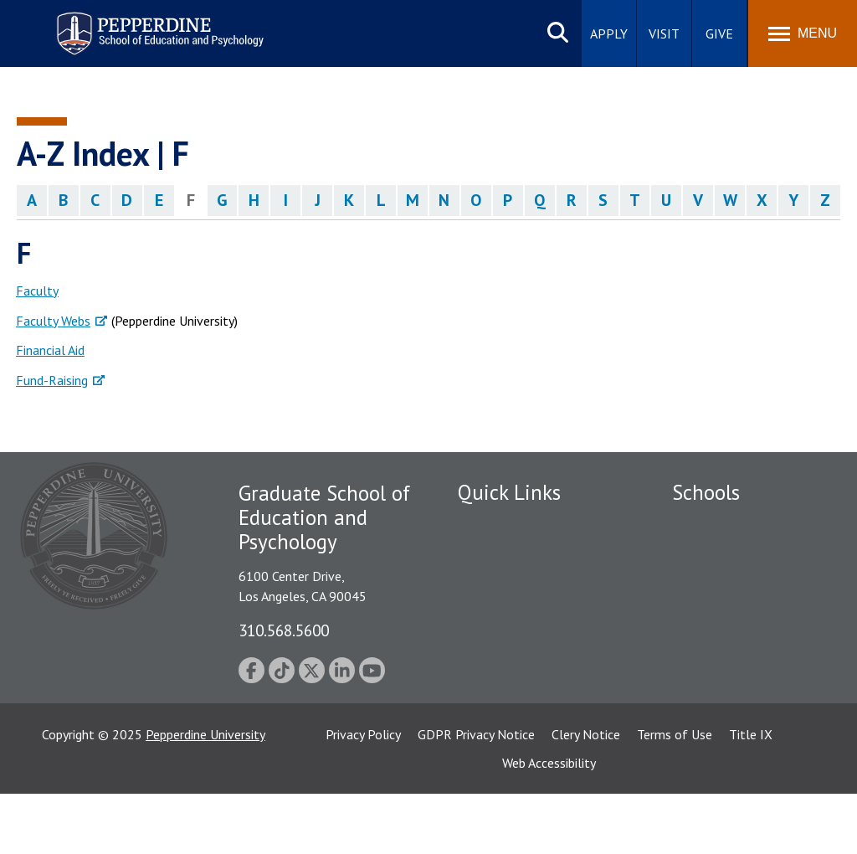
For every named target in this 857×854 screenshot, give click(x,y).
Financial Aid (50, 350)
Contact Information (516, 640)
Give (719, 33)
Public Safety (495, 524)
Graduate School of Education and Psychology (745, 637)
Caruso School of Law (734, 553)
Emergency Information (524, 582)
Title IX (750, 794)
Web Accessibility (549, 823)
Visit (664, 33)
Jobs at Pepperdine (510, 611)
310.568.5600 (284, 630)
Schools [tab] (706, 492)
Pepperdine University (205, 794)
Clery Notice (586, 794)
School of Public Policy (736, 675)
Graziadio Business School (745, 582)
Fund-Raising (52, 380)
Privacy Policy (363, 794)
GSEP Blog (488, 699)
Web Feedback (497, 727)
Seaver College (714, 524)
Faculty (37, 290)
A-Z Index (484, 669)
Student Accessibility (515, 553)
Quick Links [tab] (509, 492)
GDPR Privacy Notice (476, 794)
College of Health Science (745, 704)
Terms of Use (674, 794)
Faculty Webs (53, 320)
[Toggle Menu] (802, 33)
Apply (609, 33)
